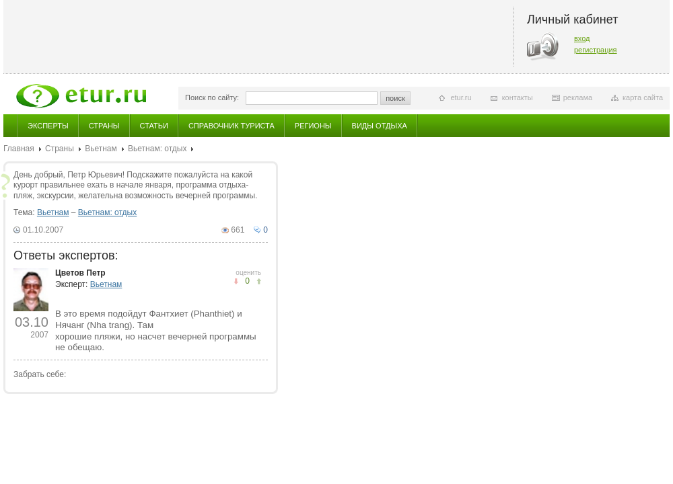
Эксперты (48, 126)
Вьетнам (101, 148)
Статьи (154, 126)
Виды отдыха (379, 126)
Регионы (313, 126)
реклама (577, 97)
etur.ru (460, 97)
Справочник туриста (231, 126)
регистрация (595, 50)
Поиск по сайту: (212, 97)
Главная (18, 148)
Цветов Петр (80, 273)
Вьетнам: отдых (157, 148)
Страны (104, 126)
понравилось (236, 281)
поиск (395, 98)
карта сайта (643, 97)
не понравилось (258, 281)
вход (582, 38)
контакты (517, 97)
